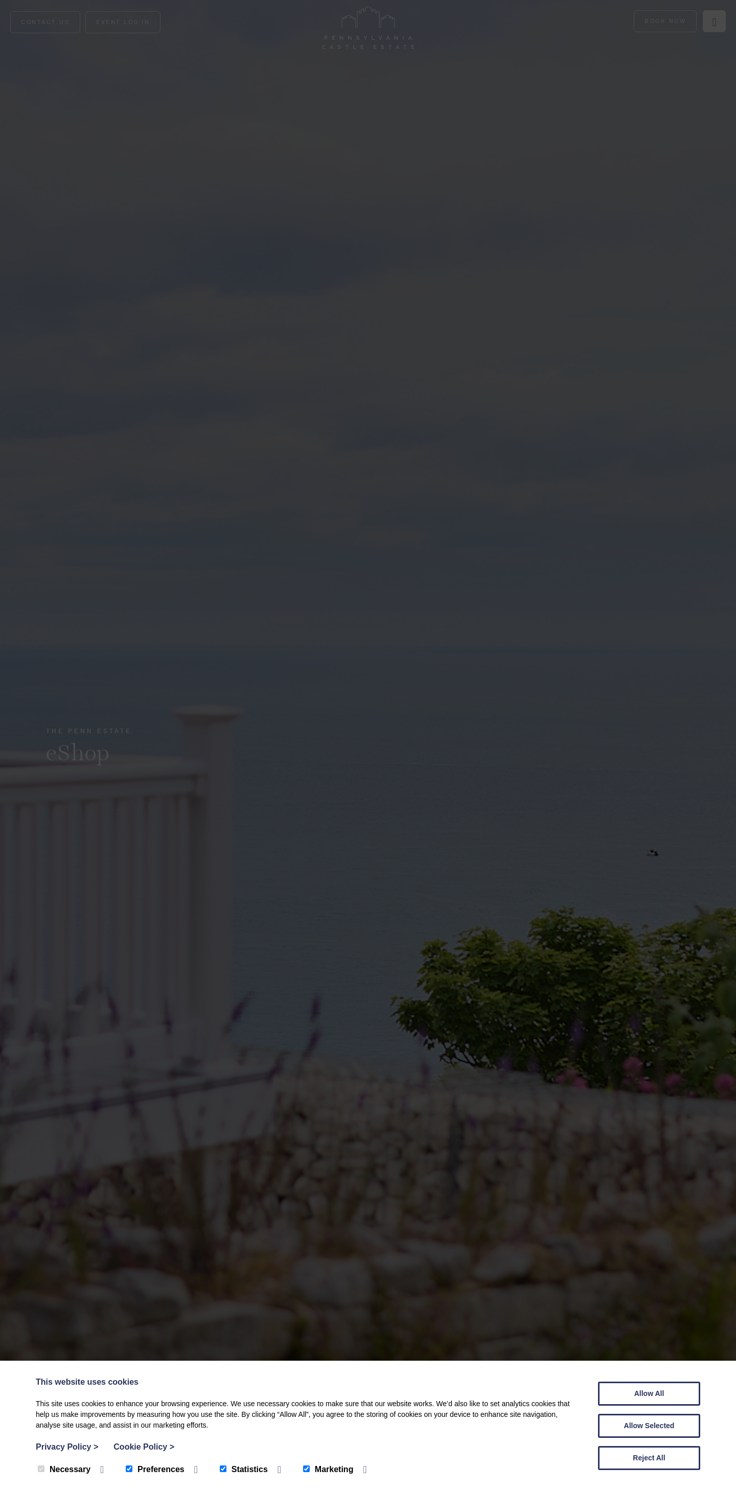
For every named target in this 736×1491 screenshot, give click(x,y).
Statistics (244, 1469)
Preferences (155, 1469)
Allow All (649, 1393)
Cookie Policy (143, 1446)
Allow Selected (649, 1426)
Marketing (328, 1469)
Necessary (64, 1469)
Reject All (649, 1458)
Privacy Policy (67, 1446)
